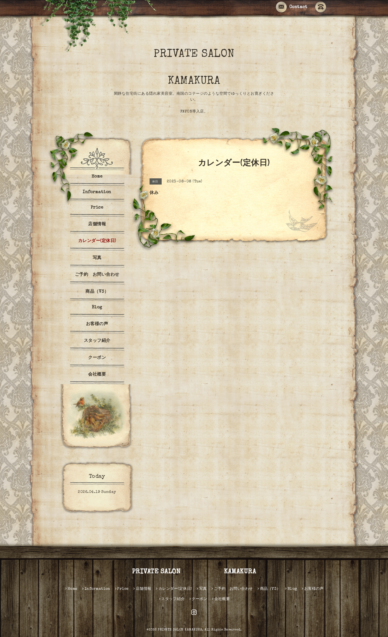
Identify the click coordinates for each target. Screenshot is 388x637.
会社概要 (97, 375)
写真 (97, 258)
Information (97, 192)
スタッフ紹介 (97, 341)
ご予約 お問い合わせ (97, 275)
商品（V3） (97, 292)
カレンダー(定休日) (97, 241)
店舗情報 (97, 224)
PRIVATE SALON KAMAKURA (206, 68)
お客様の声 (97, 324)
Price (97, 208)
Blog (97, 307)
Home (97, 177)
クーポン (97, 358)
